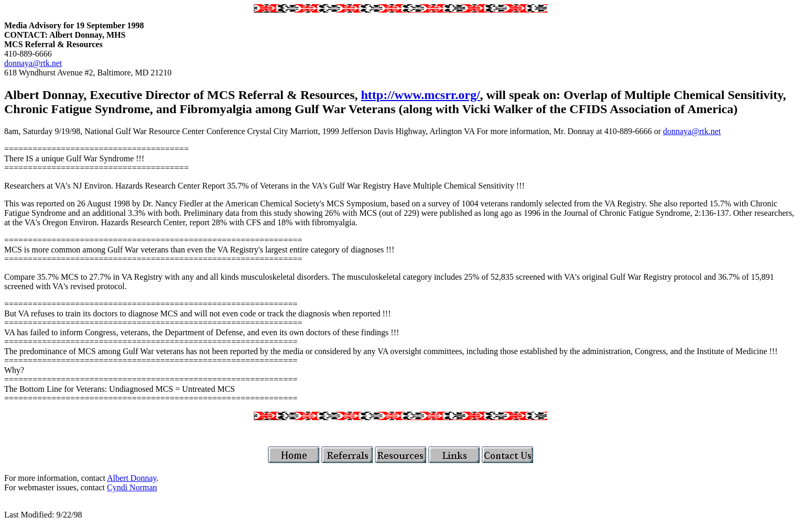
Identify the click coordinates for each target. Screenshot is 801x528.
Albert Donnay (132, 478)
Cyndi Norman (132, 487)
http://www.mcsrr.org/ (420, 95)
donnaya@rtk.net (33, 63)
